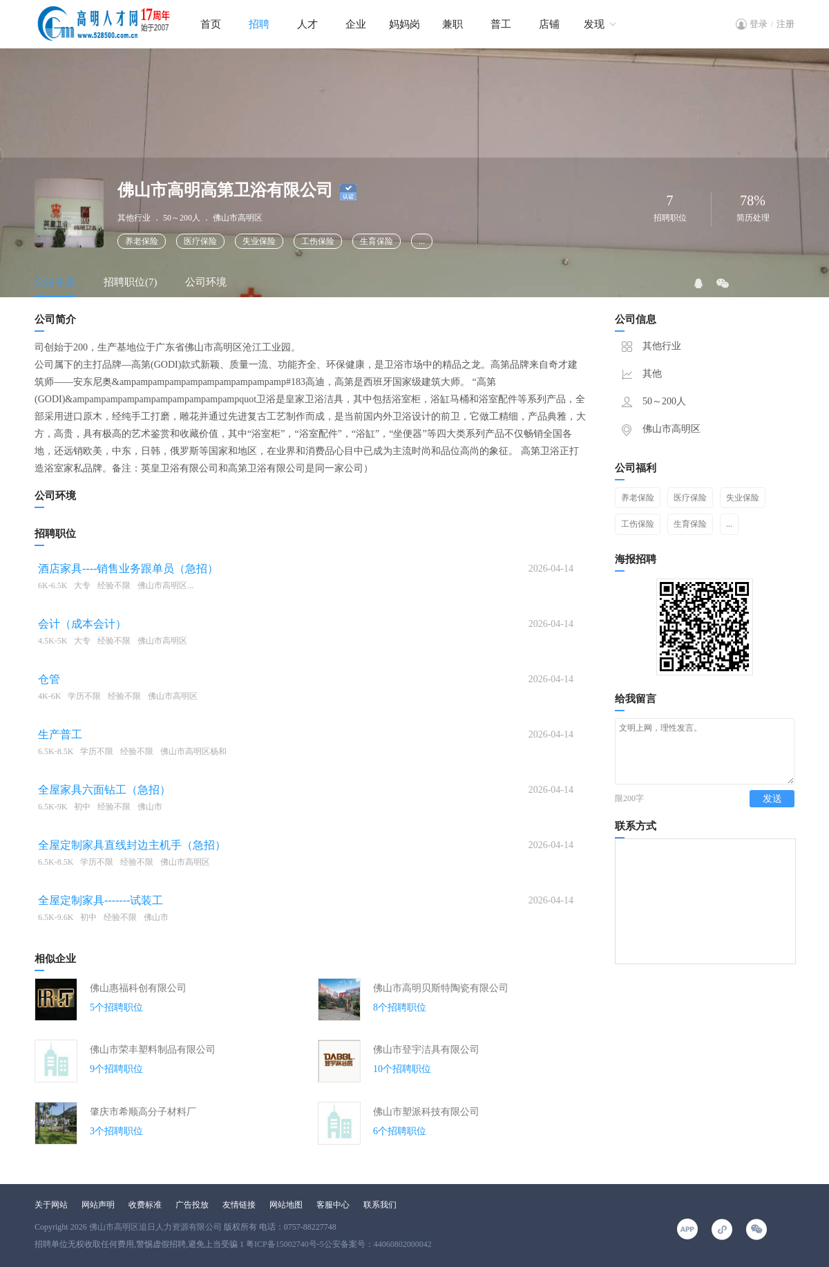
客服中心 (333, 1205)
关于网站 (51, 1205)
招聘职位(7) (131, 282)
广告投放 (192, 1205)
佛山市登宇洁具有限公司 (426, 1049)
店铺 (549, 24)
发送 (772, 811)
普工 (500, 24)
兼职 (452, 24)
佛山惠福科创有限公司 (138, 988)
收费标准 (145, 1205)
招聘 (259, 24)
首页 (210, 24)
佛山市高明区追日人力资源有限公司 (155, 1227)
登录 (759, 24)
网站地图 (286, 1205)
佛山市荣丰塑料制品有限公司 (153, 1049)
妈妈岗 (404, 24)
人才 (307, 24)
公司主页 (55, 282)
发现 (594, 24)
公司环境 (206, 282)
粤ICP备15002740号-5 (285, 1244)
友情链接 (239, 1205)
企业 (355, 24)
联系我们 (380, 1205)
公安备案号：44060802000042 (378, 1244)
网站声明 (98, 1205)
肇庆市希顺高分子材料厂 (143, 1112)
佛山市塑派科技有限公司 (426, 1112)
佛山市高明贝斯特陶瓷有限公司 (440, 988)
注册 (785, 24)
